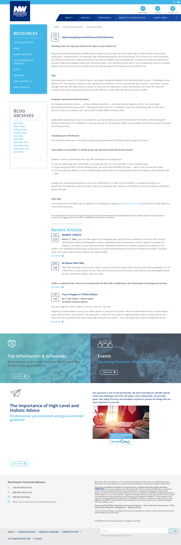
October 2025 (20, 132)
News (16, 48)
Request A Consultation (132, 17)
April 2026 (18, 123)
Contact (38, 538)
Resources (105, 17)
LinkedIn (178, 1)
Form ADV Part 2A (22, 81)
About (69, 17)
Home (56, 27)
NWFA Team (142, 12)
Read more (58, 256)
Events (17, 69)
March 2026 (19, 126)
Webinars (18, 75)
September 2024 (21, 148)
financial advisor (130, 203)
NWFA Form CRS (21, 87)
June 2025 (18, 136)
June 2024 (18, 151)
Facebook (173, 1)
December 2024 (21, 142)
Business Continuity (49, 531)
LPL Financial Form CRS (19, 538)
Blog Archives (94, 27)
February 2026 (20, 129)
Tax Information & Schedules (23, 62)
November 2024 (21, 145)
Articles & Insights (23, 42)
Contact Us (172, 12)
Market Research (22, 54)
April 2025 (18, 139)
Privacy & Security (26, 531)
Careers (157, 12)
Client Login (160, 17)
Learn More (17, 376)
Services (86, 17)
